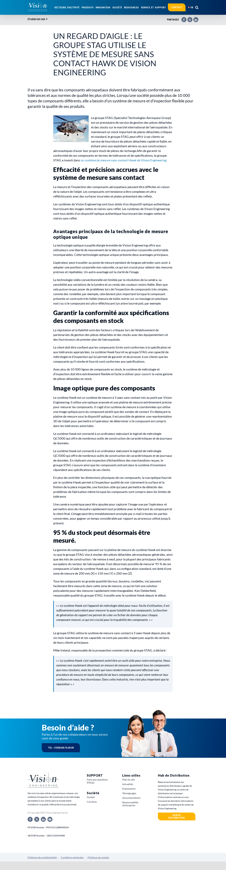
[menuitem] (190, 7)
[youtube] (49, 819)
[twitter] (36, 819)
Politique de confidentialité (42, 857)
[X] (188, 18)
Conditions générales (72, 857)
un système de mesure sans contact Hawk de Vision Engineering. (124, 160)
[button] (196, 7)
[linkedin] (43, 819)
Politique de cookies (98, 857)
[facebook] (30, 819)
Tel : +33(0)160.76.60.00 (61, 747)
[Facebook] (182, 18)
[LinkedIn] (194, 18)
